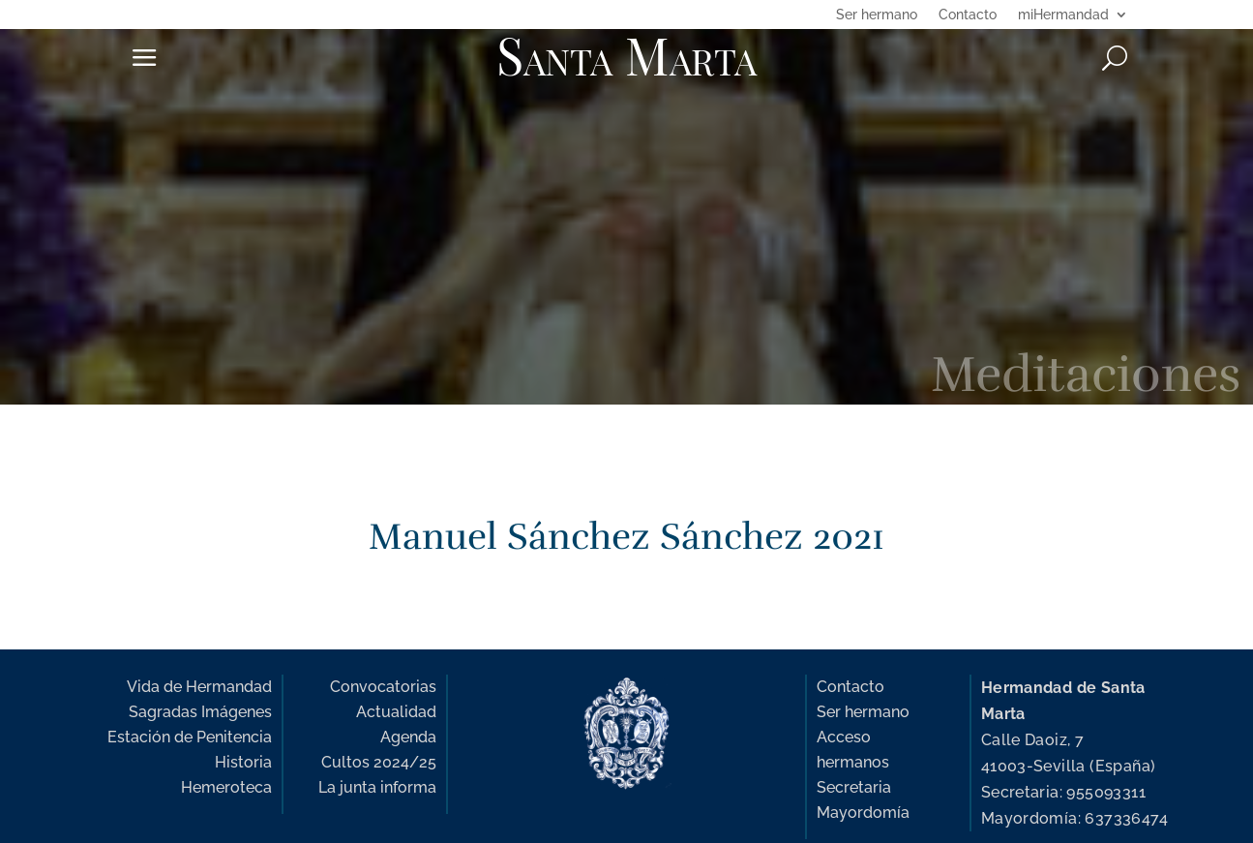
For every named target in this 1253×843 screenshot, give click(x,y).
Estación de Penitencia (189, 737)
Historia (243, 762)
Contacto (968, 15)
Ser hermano (876, 15)
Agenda (408, 737)
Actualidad (396, 712)
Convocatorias (383, 686)
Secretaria (854, 787)
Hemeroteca (226, 787)
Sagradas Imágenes (200, 712)
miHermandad (1063, 15)
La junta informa (377, 787)
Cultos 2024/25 (378, 762)
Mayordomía (863, 812)
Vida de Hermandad (199, 686)
